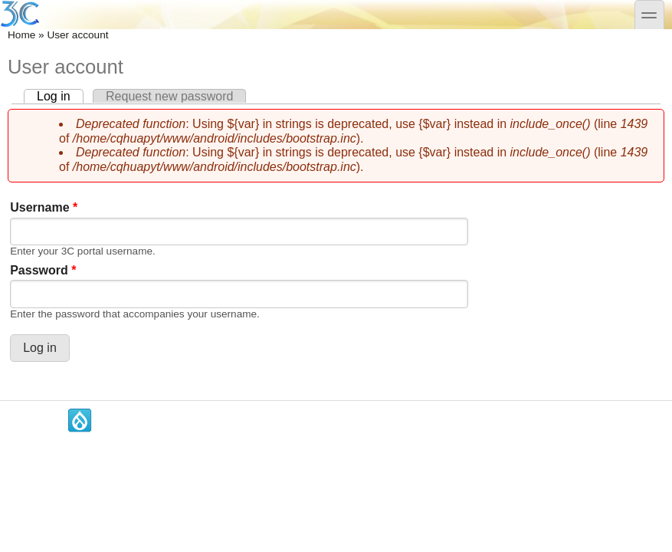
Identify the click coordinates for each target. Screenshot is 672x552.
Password (43, 270)
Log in (60, 96)
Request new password (169, 96)
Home (21, 35)
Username (43, 207)
